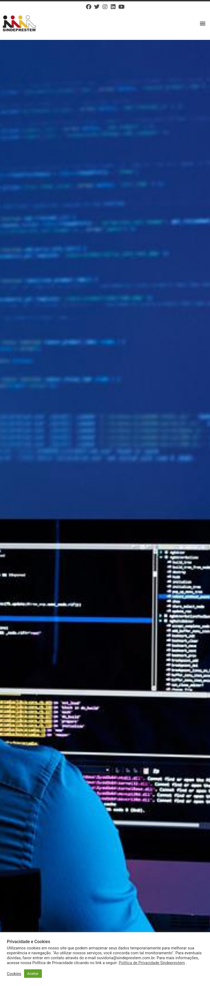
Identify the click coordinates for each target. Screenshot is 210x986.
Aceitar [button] (33, 974)
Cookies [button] (14, 973)
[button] (202, 23)
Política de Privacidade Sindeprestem (152, 962)
